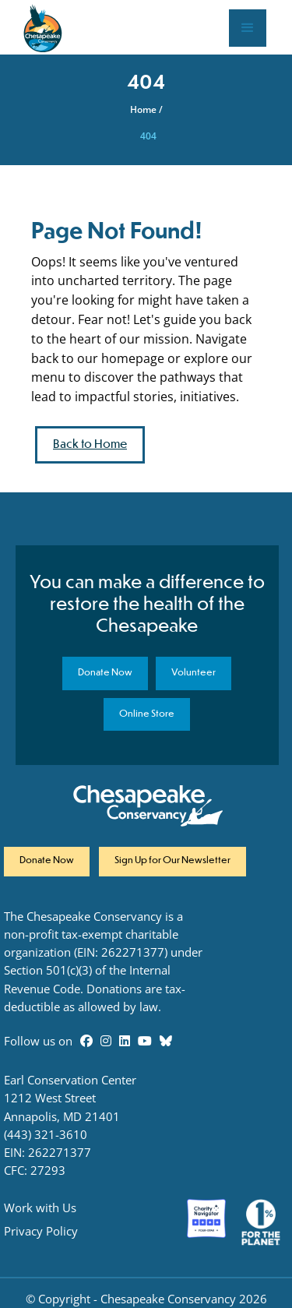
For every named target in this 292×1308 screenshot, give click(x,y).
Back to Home (90, 444)
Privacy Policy (41, 1231)
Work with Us (40, 1208)
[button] (247, 28)
